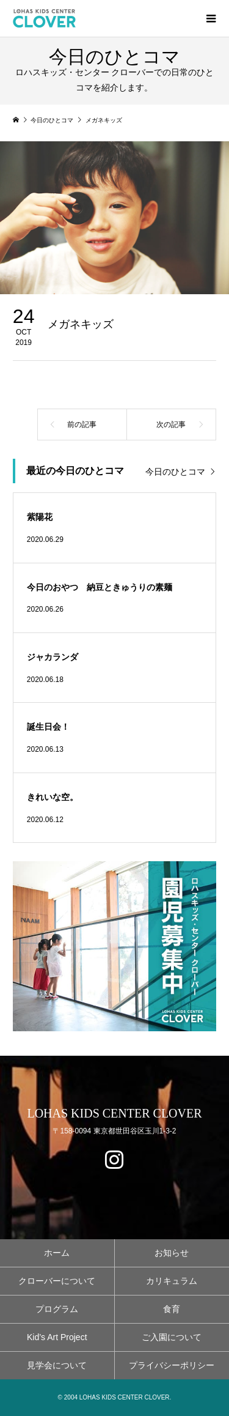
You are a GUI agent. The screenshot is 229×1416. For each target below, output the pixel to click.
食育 (171, 1309)
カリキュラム (171, 1281)
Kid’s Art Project (57, 1337)
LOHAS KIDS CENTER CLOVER (114, 1113)
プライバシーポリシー (171, 1365)
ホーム (57, 1253)
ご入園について (172, 1337)
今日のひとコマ (175, 471)
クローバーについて (56, 1281)
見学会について (57, 1365)
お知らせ (171, 1253)
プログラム (56, 1309)
